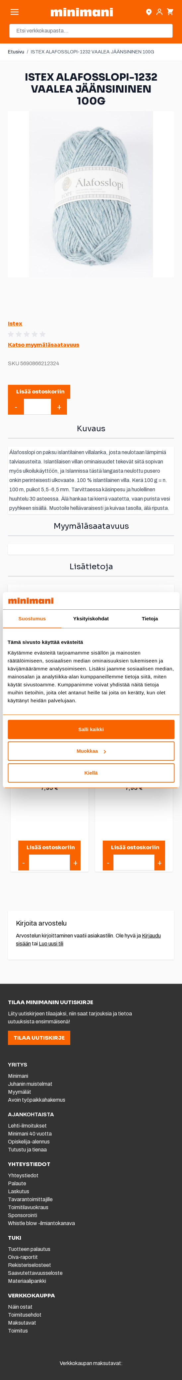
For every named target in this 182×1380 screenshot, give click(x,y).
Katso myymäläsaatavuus (43, 344)
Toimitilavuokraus (28, 1207)
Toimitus (18, 1331)
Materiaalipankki (27, 1281)
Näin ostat (20, 1307)
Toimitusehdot (24, 1315)
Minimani (18, 1076)
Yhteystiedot (23, 1175)
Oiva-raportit (23, 1257)
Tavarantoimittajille (30, 1199)
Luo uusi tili (51, 943)
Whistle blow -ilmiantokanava (41, 1223)
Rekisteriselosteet (29, 1265)
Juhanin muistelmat (30, 1084)
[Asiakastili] (159, 12)
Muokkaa (91, 751)
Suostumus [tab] (32, 618)
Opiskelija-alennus (29, 1141)
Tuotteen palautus (29, 1249)
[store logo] (81, 12)
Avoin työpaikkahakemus (36, 1100)
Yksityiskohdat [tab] (91, 618)
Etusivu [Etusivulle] (16, 51)
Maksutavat (22, 1323)
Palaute (17, 1183)
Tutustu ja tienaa (27, 1149)
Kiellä (90, 773)
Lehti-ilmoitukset (27, 1126)
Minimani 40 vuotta (30, 1134)
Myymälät (19, 1092)
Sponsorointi (22, 1215)
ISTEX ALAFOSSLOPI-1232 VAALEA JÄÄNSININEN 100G (92, 51)
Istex (15, 323)
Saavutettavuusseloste (35, 1273)
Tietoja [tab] (150, 618)
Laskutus (18, 1191)
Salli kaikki (91, 729)
